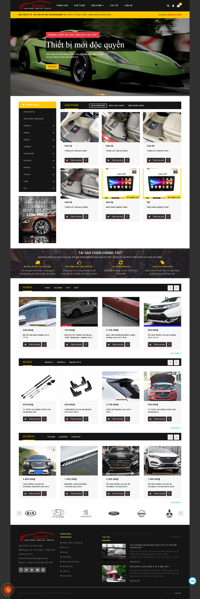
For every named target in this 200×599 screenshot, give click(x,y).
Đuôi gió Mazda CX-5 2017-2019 (119, 410)
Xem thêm (176, 353)
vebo (109, 533)
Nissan (27, 168)
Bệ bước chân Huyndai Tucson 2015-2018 (76, 485)
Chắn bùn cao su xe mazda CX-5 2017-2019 (78, 410)
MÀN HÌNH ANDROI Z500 (157, 207)
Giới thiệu (79, 5)
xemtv (128, 533)
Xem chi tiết (135, 562)
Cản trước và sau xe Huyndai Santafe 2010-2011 (36, 485)
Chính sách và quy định (71, 543)
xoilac (114, 533)
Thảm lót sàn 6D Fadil (117, 151)
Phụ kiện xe (29, 112)
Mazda (27, 140)
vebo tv (103, 533)
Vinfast (27, 126)
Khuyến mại (66, 566)
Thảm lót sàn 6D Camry (76, 207)
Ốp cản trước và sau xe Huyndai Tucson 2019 (118, 485)
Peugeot (28, 161)
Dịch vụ (64, 547)
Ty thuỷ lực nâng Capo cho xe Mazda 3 (162, 410)
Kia (25, 188)
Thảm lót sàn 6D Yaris (76, 151)
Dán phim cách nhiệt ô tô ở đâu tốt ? (150, 566)
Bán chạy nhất (116, 106)
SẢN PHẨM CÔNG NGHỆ (34, 119)
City (68, 288)
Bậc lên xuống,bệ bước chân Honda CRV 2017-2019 (120, 336)
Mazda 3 (49, 362)
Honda (27, 133)
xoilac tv (121, 533)
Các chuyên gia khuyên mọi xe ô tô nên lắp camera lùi (153, 546)
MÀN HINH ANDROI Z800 (116, 207)
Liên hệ (128, 5)
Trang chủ (62, 5)
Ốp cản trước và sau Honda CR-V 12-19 (162, 336)
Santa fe (75, 437)
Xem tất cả (175, 537)
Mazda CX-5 (75, 362)
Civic (47, 288)
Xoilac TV (149, 533)
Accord (58, 288)
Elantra (63, 437)
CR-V (76, 288)
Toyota (27, 174)
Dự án (64, 552)
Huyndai (28, 147)
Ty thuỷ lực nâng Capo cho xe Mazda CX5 (37, 410)
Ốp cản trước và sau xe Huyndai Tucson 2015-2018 (161, 485)
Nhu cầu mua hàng (69, 562)
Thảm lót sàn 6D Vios (157, 151)
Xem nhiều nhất (136, 106)
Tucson (51, 437)
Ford (26, 181)
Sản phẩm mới (98, 106)
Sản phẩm (97, 5)
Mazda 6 (61, 362)
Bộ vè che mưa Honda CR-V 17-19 (36, 336)
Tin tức (114, 5)
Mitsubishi (29, 154)
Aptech (178, 593)
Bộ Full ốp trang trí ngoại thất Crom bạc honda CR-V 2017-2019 (79, 336)
